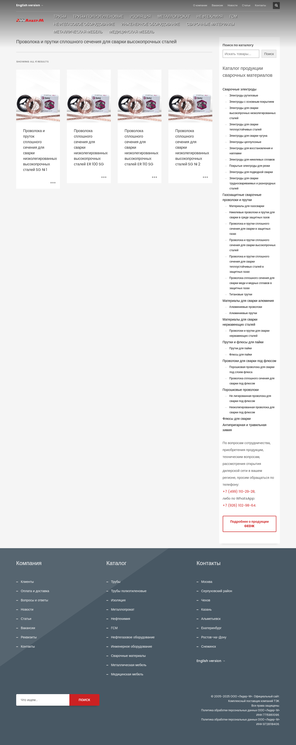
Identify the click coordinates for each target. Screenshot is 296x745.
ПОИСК (84, 700)
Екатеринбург (211, 628)
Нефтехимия (120, 618)
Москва (206, 581)
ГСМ (114, 628)
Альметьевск (211, 618)
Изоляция (118, 600)
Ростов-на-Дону (213, 637)
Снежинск (208, 646)
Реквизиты (29, 637)
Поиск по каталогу (238, 45)
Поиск (269, 54)
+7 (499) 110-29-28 (239, 491)
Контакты (260, 5)
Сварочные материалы (128, 655)
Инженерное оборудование (131, 646)
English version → (29, 5)
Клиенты (27, 581)
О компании (200, 5)
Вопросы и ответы (34, 600)
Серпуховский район (216, 591)
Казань (206, 609)
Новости (232, 5)
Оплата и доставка (35, 591)
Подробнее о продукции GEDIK (249, 523)
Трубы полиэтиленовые (129, 591)
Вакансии (217, 5)
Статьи (246, 5)
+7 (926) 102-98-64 (239, 505)
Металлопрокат (122, 609)
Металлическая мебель (128, 665)
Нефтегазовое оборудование (133, 637)
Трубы (115, 581)
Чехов (205, 600)
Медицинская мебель (127, 674)
